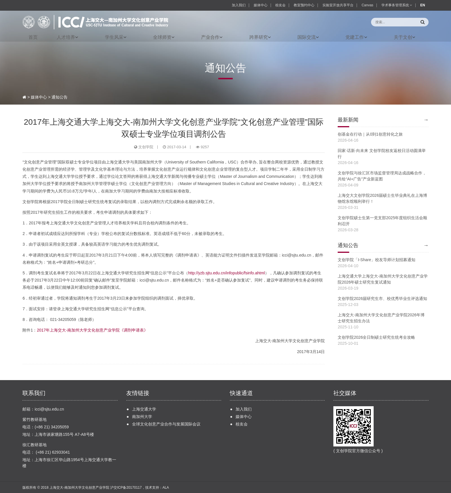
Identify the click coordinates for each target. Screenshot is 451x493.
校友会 (280, 5)
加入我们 (239, 5)
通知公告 (59, 97)
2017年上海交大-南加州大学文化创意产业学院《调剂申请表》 (92, 330)
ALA (166, 488)
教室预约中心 (304, 5)
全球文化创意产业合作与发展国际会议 (166, 424)
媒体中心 (260, 5)
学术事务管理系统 (396, 5)
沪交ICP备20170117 (126, 488)
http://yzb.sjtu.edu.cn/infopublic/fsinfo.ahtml (226, 273)
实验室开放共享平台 (337, 5)
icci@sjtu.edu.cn (49, 409)
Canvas (367, 5)
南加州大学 (142, 416)
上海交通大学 (144, 409)
